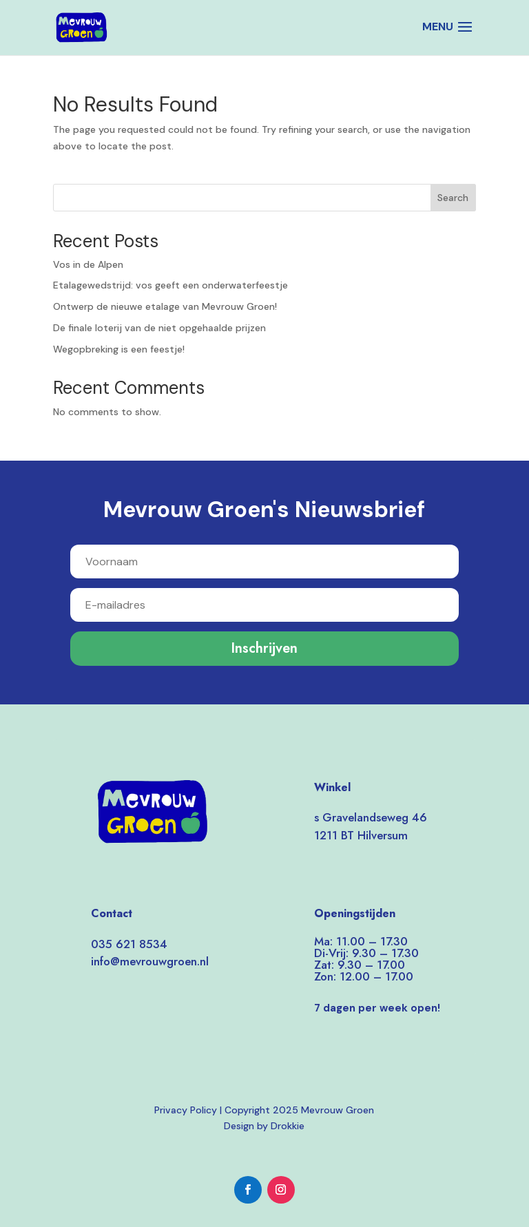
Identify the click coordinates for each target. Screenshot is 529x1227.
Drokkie (287, 1126)
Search (452, 197)
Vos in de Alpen (88, 264)
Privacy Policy (185, 1110)
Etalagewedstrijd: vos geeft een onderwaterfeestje (170, 285)
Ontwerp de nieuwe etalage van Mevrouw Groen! (165, 306)
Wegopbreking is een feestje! (119, 349)
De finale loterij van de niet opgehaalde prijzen (159, 328)
